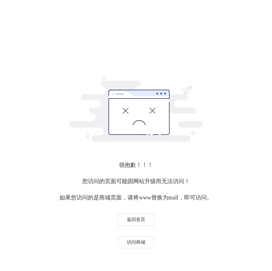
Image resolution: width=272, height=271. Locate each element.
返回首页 (136, 219)
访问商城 (136, 242)
